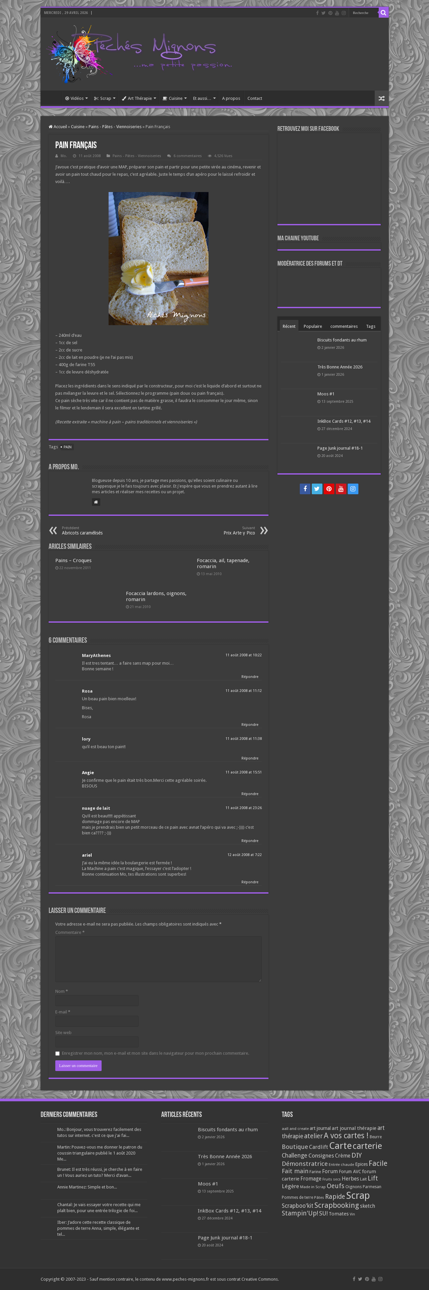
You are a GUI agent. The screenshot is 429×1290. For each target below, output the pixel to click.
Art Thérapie (137, 98)
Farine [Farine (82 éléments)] (315, 1171)
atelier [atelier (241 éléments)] (313, 1136)
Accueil (52, 98)
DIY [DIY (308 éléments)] (356, 1155)
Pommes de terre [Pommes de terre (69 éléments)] (297, 1197)
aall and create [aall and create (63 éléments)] (295, 1128)
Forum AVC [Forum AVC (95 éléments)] (350, 1171)
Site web (63, 1032)
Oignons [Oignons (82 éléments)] (353, 1186)
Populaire (313, 326)
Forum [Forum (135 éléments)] (330, 1171)
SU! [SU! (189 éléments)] (323, 1213)
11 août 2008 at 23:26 (243, 808)
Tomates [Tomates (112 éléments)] (339, 1214)
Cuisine (173, 98)
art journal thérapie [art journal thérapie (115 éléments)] (354, 1128)
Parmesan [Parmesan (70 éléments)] (372, 1186)
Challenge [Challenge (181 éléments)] (294, 1155)
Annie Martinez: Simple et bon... (87, 1186)
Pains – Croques (73, 560)
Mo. (64, 156)
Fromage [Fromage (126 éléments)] (310, 1179)
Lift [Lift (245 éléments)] (373, 1178)
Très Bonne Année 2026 (339, 366)
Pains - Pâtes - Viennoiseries (115, 126)
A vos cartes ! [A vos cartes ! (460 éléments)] (346, 1135)
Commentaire (70, 932)
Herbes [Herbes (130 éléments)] (350, 1179)
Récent (289, 326)
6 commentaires (188, 156)
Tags (370, 326)
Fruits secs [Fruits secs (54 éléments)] (331, 1179)
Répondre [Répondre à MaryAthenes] (249, 677)
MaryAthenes (96, 655)
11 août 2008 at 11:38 (243, 739)
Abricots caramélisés (96, 531)
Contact (254, 98)
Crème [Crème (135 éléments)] (342, 1156)
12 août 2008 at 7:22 (244, 855)
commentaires (344, 326)
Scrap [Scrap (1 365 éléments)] (358, 1195)
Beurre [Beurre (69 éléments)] (376, 1137)
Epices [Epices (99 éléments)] (361, 1164)
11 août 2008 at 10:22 (243, 655)
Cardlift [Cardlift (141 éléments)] (318, 1147)
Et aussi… (202, 98)
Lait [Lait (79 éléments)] (363, 1179)
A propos (231, 98)
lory (86, 739)
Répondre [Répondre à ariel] (249, 882)
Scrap (102, 98)
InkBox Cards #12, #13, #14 (343, 421)
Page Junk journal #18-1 (340, 448)
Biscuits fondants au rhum (342, 339)
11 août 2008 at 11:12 (243, 691)
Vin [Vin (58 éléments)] (352, 1214)
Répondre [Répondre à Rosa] (249, 725)
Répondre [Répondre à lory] (249, 758)
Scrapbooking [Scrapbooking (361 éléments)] (336, 1205)
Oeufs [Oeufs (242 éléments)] (335, 1186)
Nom (61, 991)
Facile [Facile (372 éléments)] (378, 1163)
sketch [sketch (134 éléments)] (367, 1206)
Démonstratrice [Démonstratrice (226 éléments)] (305, 1164)
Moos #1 (325, 393)
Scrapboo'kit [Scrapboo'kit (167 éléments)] (297, 1205)
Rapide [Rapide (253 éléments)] (335, 1196)
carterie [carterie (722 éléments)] (367, 1146)
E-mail (62, 1011)
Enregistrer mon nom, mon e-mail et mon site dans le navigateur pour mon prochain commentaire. (155, 1053)
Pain (68, 447)
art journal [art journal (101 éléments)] (320, 1128)
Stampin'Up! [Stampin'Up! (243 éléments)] (300, 1213)
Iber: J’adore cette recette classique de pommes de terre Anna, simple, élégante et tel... (98, 1228)
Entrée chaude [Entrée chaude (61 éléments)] (341, 1164)
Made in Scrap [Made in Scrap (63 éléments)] (313, 1186)
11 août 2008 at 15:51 (243, 772)
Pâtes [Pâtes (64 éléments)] (319, 1197)
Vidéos (74, 98)
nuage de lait (96, 808)
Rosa (87, 691)
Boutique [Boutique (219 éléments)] (295, 1146)
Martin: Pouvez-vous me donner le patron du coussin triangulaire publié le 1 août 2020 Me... (99, 1153)
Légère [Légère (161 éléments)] (290, 1186)
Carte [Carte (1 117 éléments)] (340, 1145)
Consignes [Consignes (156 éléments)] (321, 1155)
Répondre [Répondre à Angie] (249, 794)
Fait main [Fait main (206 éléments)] (295, 1171)
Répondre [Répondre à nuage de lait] (249, 841)
